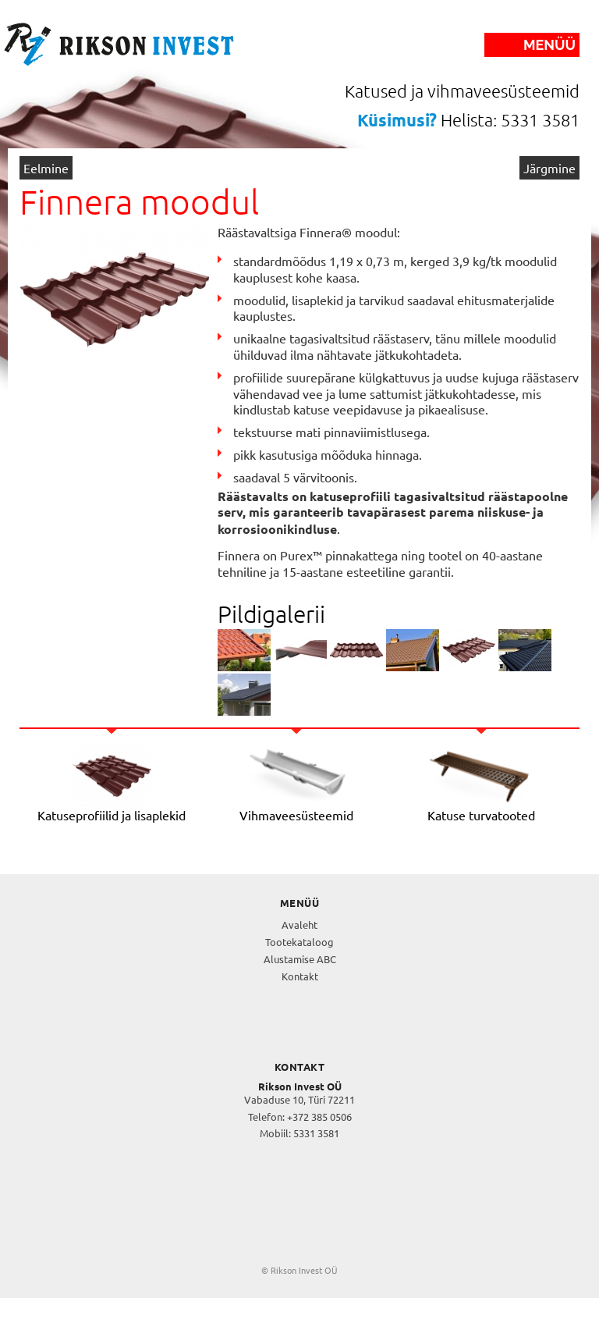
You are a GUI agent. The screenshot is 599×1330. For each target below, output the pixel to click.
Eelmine (46, 168)
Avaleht (299, 924)
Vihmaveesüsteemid (296, 815)
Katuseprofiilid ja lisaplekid (111, 815)
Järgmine (549, 168)
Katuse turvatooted (481, 815)
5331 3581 (316, 1133)
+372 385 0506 (319, 1116)
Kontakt (300, 976)
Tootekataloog (299, 941)
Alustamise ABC (300, 958)
